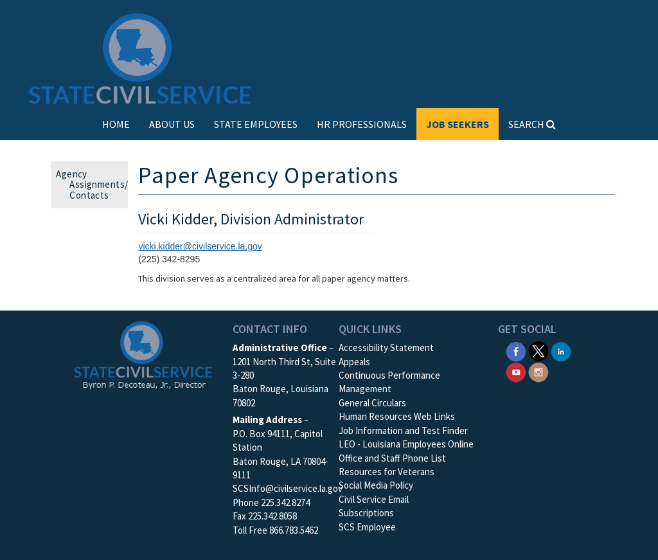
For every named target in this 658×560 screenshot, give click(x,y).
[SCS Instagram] (538, 371)
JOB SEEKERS (457, 124)
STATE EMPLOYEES (256, 124)
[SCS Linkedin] (561, 350)
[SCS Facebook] (516, 350)
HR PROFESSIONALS (362, 124)
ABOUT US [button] (172, 124)
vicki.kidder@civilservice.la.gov (200, 246)
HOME (116, 124)
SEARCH (532, 124)
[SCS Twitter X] (538, 350)
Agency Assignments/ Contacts (96, 184)
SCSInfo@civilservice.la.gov (287, 488)
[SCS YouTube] (516, 371)
